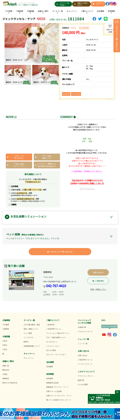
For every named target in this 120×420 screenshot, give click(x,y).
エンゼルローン (52, 342)
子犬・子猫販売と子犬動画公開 (28, 5)
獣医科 (26, 342)
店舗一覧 (5, 365)
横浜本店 (5, 370)
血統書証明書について (32, 346)
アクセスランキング (85, 331)
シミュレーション (52, 346)
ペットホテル (28, 337)
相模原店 (5, 378)
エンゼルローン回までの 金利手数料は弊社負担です (46, 164)
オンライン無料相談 (62, 4)
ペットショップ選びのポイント (57, 333)
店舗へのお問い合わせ (81, 4)
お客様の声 (82, 327)
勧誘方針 (81, 380)
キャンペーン (72, 11)
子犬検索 (8, 11)
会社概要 (100, 11)
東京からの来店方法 (9, 383)
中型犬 (4, 345)
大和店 (4, 374)
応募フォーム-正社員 (54, 391)
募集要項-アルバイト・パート (57, 387)
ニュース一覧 (82, 343)
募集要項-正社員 (52, 383)
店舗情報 (85, 27)
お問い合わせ (98, 272)
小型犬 (4, 349)
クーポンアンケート (85, 364)
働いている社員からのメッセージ (58, 400)
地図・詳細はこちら (98, 289)
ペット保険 (28, 333)
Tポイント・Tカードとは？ (56, 354)
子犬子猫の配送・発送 (32, 324)
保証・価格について (31, 329)
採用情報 (49, 378)
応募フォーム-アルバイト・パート (58, 395)
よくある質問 (83, 384)
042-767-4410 (56, 285)
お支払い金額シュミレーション (19, 165)
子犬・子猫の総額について (46, 157)
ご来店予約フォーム (53, 329)
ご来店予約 (99, 280)
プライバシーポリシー (86, 376)
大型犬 (4, 341)
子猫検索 (19, 11)
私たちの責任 (51, 350)
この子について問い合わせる (19, 157)
